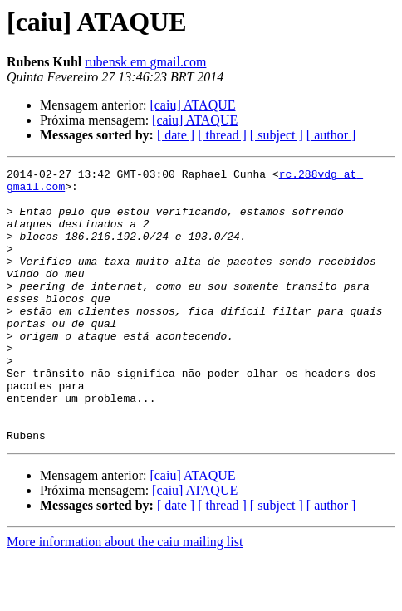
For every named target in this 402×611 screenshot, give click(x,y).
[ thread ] (222, 135)
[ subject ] (276, 135)
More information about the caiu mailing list (125, 596)
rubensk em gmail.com (145, 62)
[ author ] (331, 135)
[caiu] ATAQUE (192, 105)
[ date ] (175, 135)
